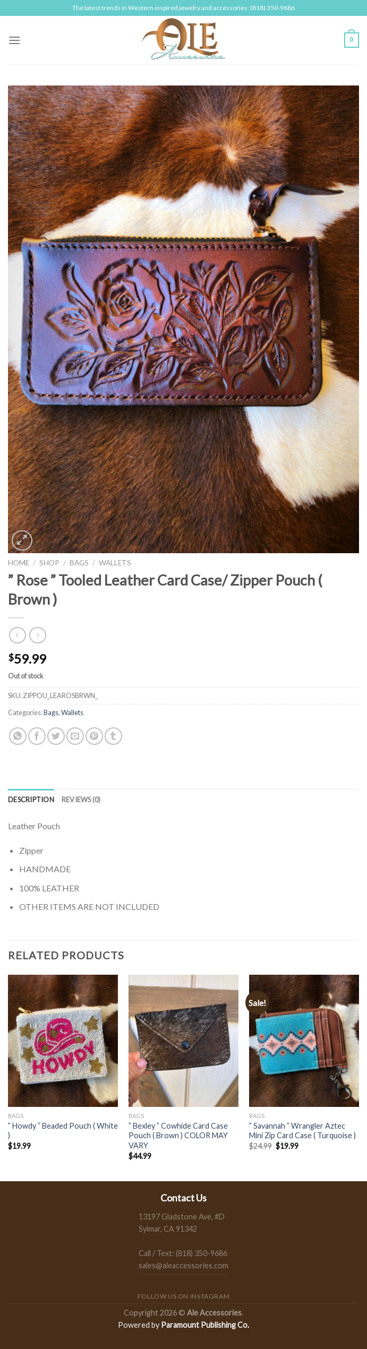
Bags (79, 562)
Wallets (115, 562)
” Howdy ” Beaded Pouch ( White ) (63, 1130)
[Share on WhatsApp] (18, 736)
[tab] (31, 799)
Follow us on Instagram (183, 1296)
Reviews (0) (81, 799)
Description (31, 799)
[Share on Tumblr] (113, 736)
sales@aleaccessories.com (183, 1265)
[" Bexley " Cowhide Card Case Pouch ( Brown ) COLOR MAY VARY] (183, 1041)
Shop (49, 562)
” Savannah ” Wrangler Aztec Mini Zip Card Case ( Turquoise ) (302, 1130)
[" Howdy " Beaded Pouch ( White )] (63, 1041)
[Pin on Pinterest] (94, 736)
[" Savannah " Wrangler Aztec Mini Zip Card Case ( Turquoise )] (304, 1041)
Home (18, 562)
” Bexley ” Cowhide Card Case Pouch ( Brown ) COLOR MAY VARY (178, 1135)
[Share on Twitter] (56, 736)
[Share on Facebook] (37, 736)
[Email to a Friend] (75, 736)
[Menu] (14, 40)
